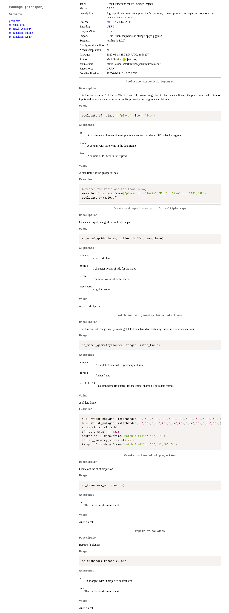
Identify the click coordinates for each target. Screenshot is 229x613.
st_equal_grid (17, 24)
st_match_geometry (20, 28)
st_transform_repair (20, 36)
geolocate (14, 20)
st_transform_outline (21, 32)
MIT (109, 21)
